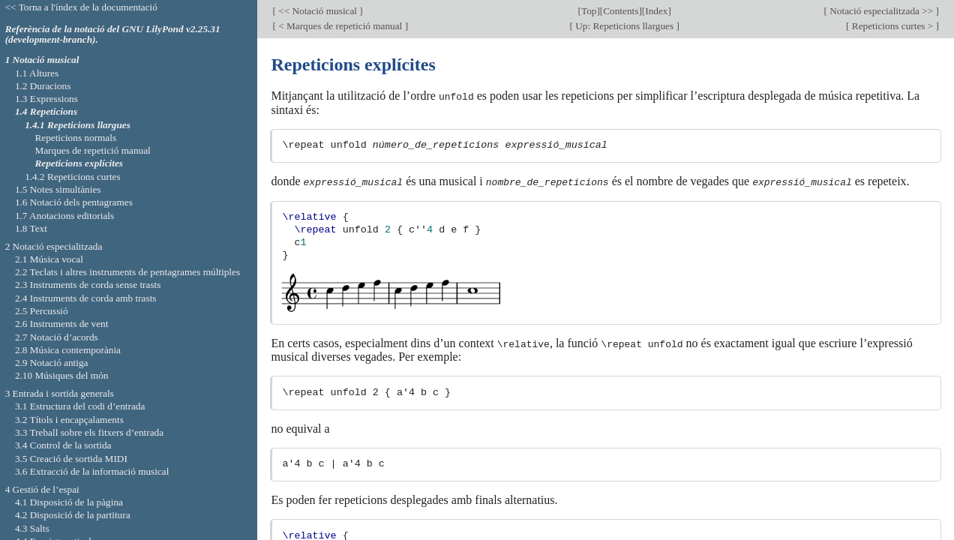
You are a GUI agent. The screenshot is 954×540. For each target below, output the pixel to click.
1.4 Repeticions (46, 111)
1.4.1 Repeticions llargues (77, 124)
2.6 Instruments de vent (62, 323)
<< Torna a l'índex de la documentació (81, 7)
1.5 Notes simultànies (58, 189)
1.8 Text (31, 228)
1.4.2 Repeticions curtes (72, 176)
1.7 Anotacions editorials (64, 215)
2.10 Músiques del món (62, 375)
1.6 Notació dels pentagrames (74, 202)
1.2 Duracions (42, 86)
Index (656, 10)
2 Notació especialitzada (54, 246)
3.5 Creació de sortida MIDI (71, 458)
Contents (620, 10)
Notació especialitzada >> (881, 10)
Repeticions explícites (78, 163)
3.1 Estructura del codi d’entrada (80, 406)
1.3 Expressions (46, 98)
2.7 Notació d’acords (56, 337)
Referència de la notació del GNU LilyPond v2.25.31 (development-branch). (112, 34)
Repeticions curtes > (893, 26)
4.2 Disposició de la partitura (72, 514)
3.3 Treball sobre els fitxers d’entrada (89, 432)
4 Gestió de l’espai (42, 489)
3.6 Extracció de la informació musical (92, 471)
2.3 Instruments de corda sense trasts (88, 284)
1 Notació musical (42, 59)
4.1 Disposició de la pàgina (69, 502)
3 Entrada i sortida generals (59, 393)
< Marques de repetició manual (340, 26)
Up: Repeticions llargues (624, 26)
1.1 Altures (36, 73)
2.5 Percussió (41, 310)
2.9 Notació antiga (51, 362)
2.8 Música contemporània (68, 350)
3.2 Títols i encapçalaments (69, 419)
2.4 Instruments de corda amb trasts (86, 298)
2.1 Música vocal (49, 259)
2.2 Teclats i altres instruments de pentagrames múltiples (127, 272)
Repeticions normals (75, 137)
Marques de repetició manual (92, 150)
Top (588, 10)
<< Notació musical (317, 10)
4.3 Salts (32, 528)
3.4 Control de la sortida (63, 445)
